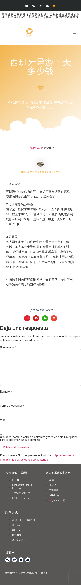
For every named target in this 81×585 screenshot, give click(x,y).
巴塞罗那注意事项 (40, 17)
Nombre (6, 391)
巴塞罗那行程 (17, 17)
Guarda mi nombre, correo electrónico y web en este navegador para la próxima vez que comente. (38, 438)
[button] (75, 33)
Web (3, 419)
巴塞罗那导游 (35, 148)
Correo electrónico (12, 405)
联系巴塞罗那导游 (67, 17)
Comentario (8, 347)
